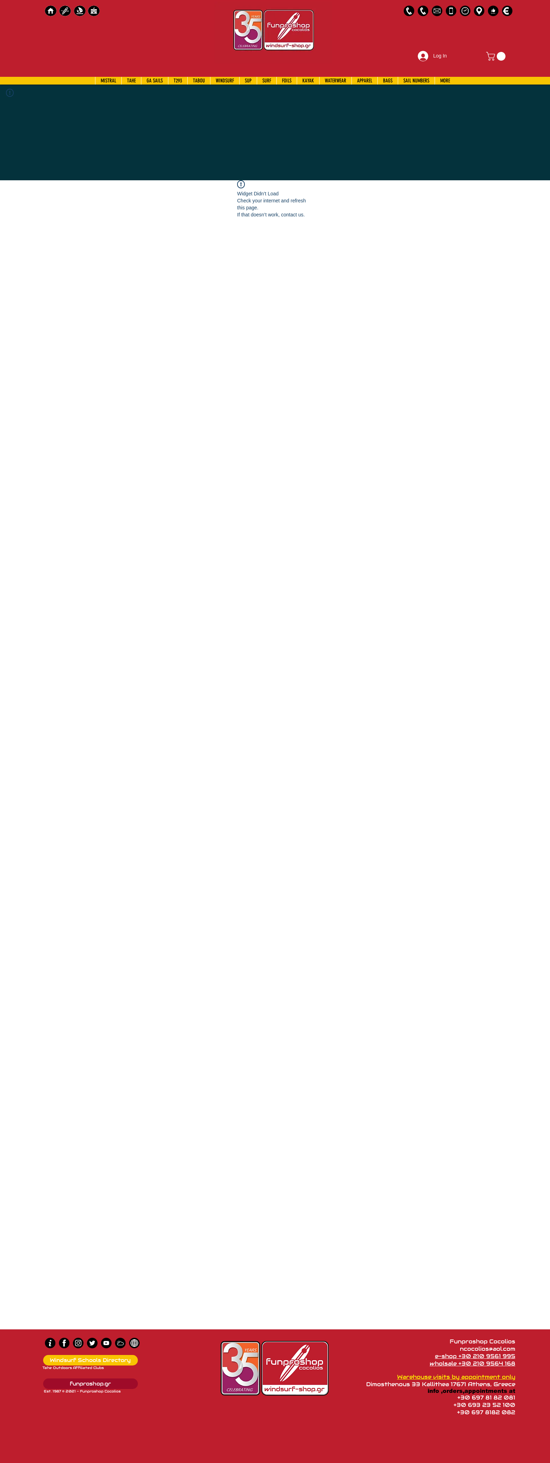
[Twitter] (92, 1343)
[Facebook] (64, 1343)
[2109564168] (423, 11)
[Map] (479, 11)
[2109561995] (409, 11)
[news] (134, 1343)
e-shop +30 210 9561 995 (475, 1356)
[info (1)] (50, 1343)
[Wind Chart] (120, 1343)
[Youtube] (106, 1343)
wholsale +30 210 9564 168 (472, 1363)
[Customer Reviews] (493, 11)
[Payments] (507, 11)
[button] (497, 56)
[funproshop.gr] (90, 1383)
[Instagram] (78, 1343)
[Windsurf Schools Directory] (90, 1360)
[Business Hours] (465, 11)
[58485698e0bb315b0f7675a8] (437, 11)
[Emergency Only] (451, 11)
